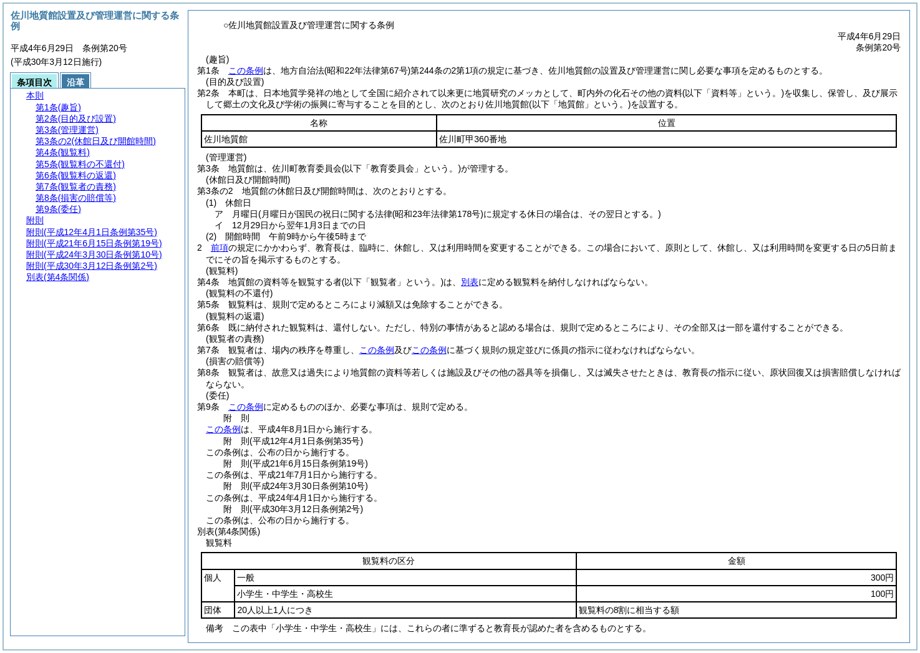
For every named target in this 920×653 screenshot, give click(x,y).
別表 (469, 282)
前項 (219, 248)
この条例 (245, 70)
